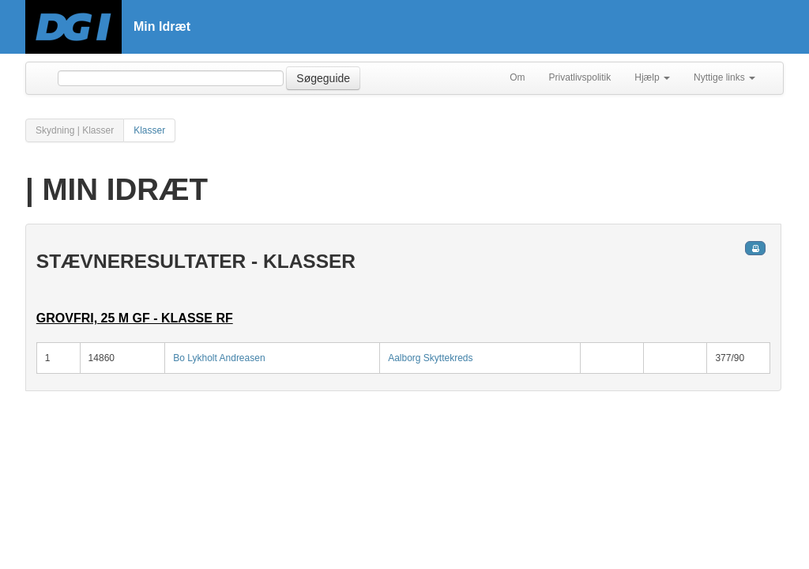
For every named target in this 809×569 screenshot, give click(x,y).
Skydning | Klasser (75, 130)
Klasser (149, 130)
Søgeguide (323, 78)
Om (517, 77)
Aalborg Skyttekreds (430, 358)
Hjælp (652, 77)
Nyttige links (724, 77)
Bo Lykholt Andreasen (219, 358)
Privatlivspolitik (580, 77)
